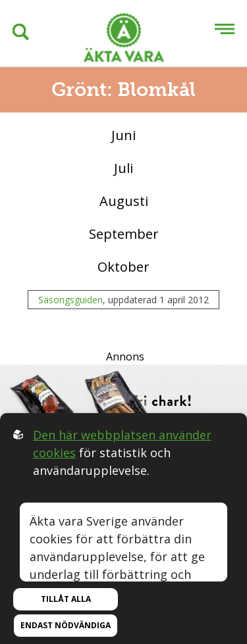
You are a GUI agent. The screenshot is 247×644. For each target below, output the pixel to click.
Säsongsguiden (70, 299)
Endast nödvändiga (65, 625)
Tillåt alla (66, 599)
